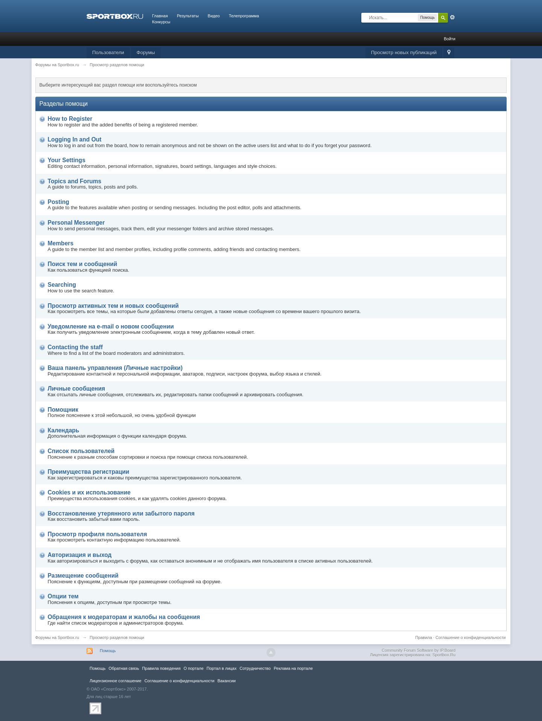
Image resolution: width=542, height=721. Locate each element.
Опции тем (63, 596)
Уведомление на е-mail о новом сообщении (111, 326)
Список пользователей (81, 451)
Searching (62, 284)
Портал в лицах (222, 668)
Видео (214, 16)
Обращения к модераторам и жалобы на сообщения (124, 617)
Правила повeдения (161, 668)
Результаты (188, 16)
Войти (449, 39)
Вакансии (227, 680)
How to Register (70, 119)
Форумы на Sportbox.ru (57, 637)
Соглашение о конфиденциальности (470, 637)
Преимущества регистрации (88, 471)
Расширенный (452, 17)
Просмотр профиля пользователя (97, 534)
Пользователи (108, 52)
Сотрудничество (255, 668)
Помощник (63, 409)
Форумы (146, 52)
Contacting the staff (75, 347)
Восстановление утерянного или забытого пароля (121, 513)
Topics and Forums (75, 181)
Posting (58, 202)
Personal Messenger (76, 222)
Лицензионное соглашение (116, 680)
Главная (160, 16)
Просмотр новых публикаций (404, 52)
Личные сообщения (76, 388)
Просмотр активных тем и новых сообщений (113, 306)
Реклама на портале (293, 668)
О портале (194, 668)
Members (60, 243)
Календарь (63, 430)
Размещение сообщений (83, 575)
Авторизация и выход (80, 555)
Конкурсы (161, 22)
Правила (423, 637)
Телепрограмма (244, 16)
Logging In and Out (75, 139)
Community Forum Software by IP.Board (418, 650)
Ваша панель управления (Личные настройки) (115, 368)
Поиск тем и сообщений (82, 264)
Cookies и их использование (89, 492)
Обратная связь (123, 668)
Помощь (108, 650)
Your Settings (66, 160)
